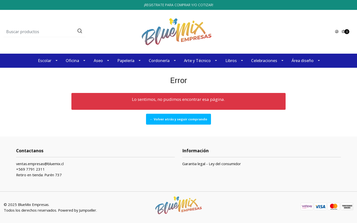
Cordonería (159, 60)
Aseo (98, 60)
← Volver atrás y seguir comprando (178, 119)
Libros (231, 60)
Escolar (44, 60)
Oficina (72, 60)
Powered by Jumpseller (77, 210)
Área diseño (303, 60)
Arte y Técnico (197, 60)
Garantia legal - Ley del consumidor (211, 163)
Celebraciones (264, 60)
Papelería (125, 60)
